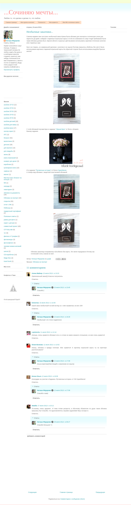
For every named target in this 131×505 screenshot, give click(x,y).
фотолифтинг (8, 243)
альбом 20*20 (8, 111)
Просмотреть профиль (12, 70)
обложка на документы (12, 193)
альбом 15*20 (8, 108)
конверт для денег (10, 161)
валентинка (8, 141)
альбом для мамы (10, 125)
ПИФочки (7, 208)
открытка (7, 201)
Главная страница (11, 22)
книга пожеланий (10, 158)
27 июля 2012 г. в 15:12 (46, 406)
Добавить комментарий (36, 436)
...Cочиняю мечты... (31, 12)
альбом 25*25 (8, 118)
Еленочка (35, 303)
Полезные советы (10, 216)
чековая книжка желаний (12, 246)
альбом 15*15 (8, 105)
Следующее (32, 492)
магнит (6, 174)
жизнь (6, 154)
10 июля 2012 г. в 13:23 (51, 273)
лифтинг (7, 171)
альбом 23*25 (8, 115)
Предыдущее (100, 492)
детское (6, 144)
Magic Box (7, 258)
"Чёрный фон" (60, 129)
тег (5, 233)
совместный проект (10, 226)
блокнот (6, 138)
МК (5, 183)
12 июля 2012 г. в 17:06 (62, 361)
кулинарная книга (10, 168)
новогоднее (8, 189)
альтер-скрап (8, 131)
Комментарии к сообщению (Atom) (73, 499)
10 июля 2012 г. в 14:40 (47, 303)
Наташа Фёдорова (38, 259)
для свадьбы (8, 151)
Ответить (35, 279)
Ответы (36, 284)
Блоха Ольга (36, 376)
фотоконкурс (8, 239)
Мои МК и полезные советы (71, 22)
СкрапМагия (62, 170)
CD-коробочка (9, 254)
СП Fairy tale (8, 229)
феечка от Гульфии (10, 236)
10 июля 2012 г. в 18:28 (62, 317)
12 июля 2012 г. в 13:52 (51, 345)
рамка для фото (9, 220)
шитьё (6, 251)
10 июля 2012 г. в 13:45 (62, 287)
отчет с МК (7, 204)
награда (6, 186)
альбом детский (9, 121)
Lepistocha (36, 332)
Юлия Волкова (37, 345)
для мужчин (8, 148)
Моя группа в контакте (27, 22)
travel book (7, 261)
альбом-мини (8, 128)
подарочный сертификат (12, 211)
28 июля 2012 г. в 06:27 (62, 422)
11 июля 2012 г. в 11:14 (48, 332)
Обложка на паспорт (40, 262)
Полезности (41, 22)
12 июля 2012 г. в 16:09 (50, 376)
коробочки (7, 164)
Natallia (34, 406)
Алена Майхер (37, 273)
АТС (5, 134)
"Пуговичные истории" (43, 170)
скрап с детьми (9, 223)
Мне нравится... (54, 22)
